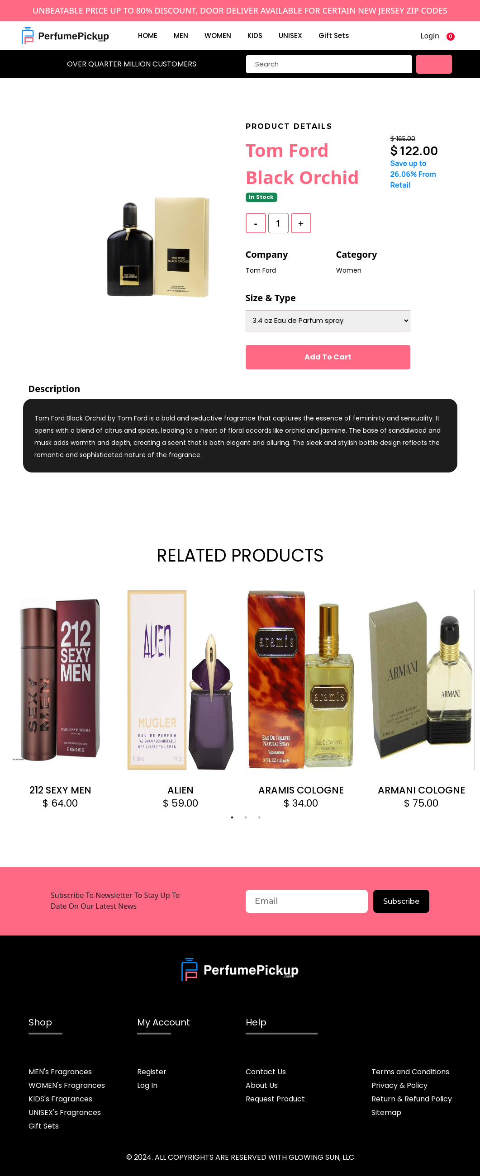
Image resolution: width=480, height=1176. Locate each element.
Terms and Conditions (410, 1072)
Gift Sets (333, 35)
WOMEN (217, 35)
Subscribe (401, 901)
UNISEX (290, 35)
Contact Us (266, 1072)
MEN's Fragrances (60, 1072)
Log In (147, 1085)
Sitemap (386, 1112)
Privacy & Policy (399, 1085)
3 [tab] (259, 817)
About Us (262, 1085)
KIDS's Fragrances (60, 1099)
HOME (147, 35)
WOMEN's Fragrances (67, 1085)
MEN (181, 35)
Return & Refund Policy (411, 1099)
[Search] (329, 64)
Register (151, 1072)
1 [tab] (232, 817)
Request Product (275, 1099)
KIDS (254, 35)
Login (429, 36)
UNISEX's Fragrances (65, 1112)
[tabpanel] (60, 700)
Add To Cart (328, 357)
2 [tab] (245, 817)
